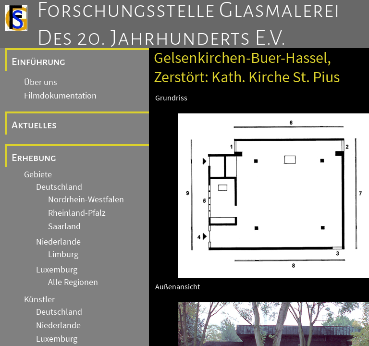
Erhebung (34, 157)
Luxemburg (56, 269)
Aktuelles (34, 125)
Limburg (63, 254)
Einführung (38, 61)
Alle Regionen (73, 282)
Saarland (64, 226)
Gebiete (38, 174)
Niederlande (58, 241)
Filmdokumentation (60, 95)
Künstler (39, 299)
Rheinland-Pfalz (77, 213)
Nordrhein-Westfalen (86, 199)
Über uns (40, 82)
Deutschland (59, 187)
